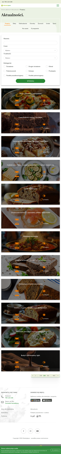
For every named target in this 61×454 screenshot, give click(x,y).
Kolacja (31, 71)
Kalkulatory (4, 412)
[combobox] (30, 50)
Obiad (51, 66)
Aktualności (15, 9)
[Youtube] (37, 431)
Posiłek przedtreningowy (14, 75)
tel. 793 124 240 (7, 2)
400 (54, 375)
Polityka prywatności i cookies (39, 412)
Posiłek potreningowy (36, 75)
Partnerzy (4, 416)
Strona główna (5, 9)
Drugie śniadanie (34, 66)
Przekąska (52, 71)
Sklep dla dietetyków (7, 409)
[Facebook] (23, 431)
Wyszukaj (30, 81)
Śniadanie (9, 66)
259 (41, 375)
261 (48, 375)
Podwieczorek (11, 71)
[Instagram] (30, 431)
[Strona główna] (6, 5)
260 (44, 375)
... (37, 375)
